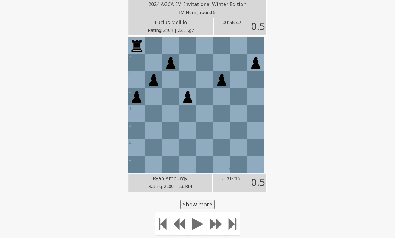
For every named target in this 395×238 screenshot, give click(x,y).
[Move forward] (216, 223)
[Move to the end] (232, 223)
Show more (197, 204)
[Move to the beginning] (162, 223)
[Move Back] (179, 223)
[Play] (197, 223)
